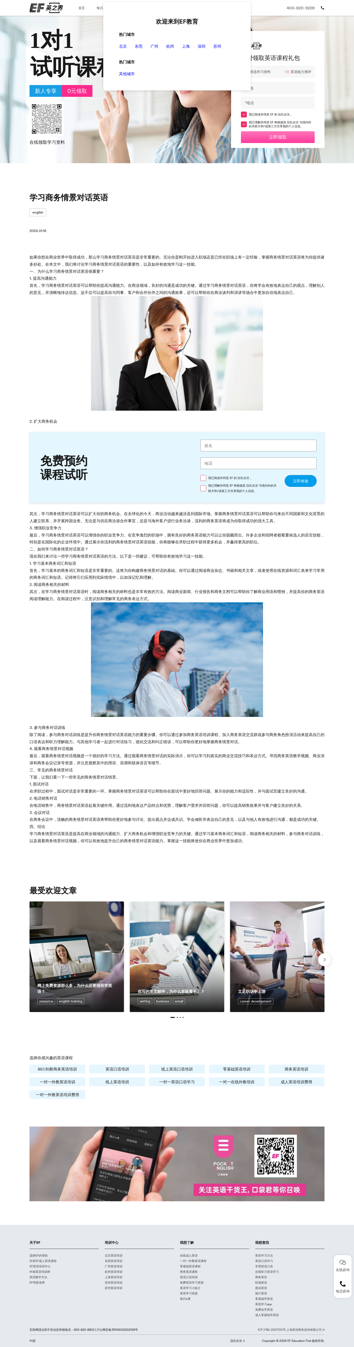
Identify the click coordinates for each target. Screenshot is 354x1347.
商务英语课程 (189, 1272)
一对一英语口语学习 (177, 1082)
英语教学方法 (38, 1277)
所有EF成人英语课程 (43, 1261)
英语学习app (263, 1304)
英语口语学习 (264, 1261)
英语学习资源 (189, 1293)
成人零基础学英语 (267, 1315)
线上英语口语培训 (177, 1069)
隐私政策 (284, 114)
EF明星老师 (37, 1282)
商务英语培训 (296, 1069)
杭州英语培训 (113, 1272)
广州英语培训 (113, 1266)
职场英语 (261, 1282)
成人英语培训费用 (296, 1082)
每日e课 (102, 8)
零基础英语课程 (190, 1266)
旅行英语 (261, 1293)
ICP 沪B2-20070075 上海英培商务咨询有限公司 (290, 1330)
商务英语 (261, 1277)
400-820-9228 (301, 8)
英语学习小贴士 (190, 1288)
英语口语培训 (117, 1069)
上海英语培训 (113, 1277)
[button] (172, 1017)
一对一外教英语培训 (57, 1082)
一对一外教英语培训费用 (57, 1094)
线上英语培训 (117, 1082)
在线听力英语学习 (267, 1272)
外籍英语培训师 (40, 1272)
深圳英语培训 (113, 1282)
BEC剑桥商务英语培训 (57, 1069)
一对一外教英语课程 (193, 1261)
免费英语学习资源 (192, 1282)
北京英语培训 (113, 1255)
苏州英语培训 (113, 1288)
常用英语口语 (264, 1266)
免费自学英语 (264, 1309)
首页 (81, 8)
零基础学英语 (264, 1299)
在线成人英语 (189, 1255)
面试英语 (261, 1288)
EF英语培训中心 (40, 1266)
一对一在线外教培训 (236, 1082)
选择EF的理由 (39, 1255)
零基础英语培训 (237, 1069)
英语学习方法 (264, 1255)
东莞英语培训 (113, 1261)
